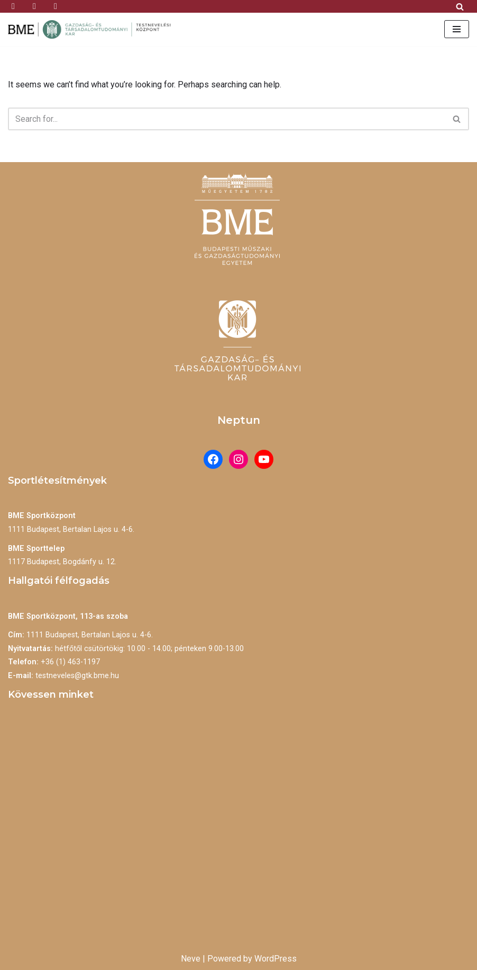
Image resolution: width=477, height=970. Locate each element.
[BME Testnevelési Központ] (92, 29)
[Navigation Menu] (456, 29)
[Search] (460, 7)
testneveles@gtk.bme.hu (77, 675)
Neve (190, 959)
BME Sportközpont (42, 515)
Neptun (238, 420)
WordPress (275, 959)
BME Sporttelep (36, 548)
